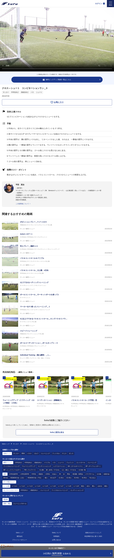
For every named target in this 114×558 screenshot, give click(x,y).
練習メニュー (7, 462)
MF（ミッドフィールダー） (12, 470)
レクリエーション (59, 466)
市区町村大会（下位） (35, 478)
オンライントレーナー (10, 490)
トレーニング (45, 453)
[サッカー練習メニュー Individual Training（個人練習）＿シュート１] (57, 358)
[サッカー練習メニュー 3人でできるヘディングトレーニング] (57, 286)
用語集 (5, 499)
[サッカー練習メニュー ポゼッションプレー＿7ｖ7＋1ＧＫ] (57, 225)
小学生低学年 (13, 474)
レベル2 (22, 486)
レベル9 (76, 486)
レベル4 (37, 486)
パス (32, 92)
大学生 (47, 474)
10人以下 (53, 478)
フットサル (56, 453)
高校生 (41, 474)
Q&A (4, 474)
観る (82, 486)
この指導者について (22, 204)
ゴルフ (36, 453)
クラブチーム (89, 474)
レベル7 (60, 486)
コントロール (80, 462)
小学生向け (18, 462)
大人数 (41, 470)
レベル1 (14, 486)
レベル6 (53, 486)
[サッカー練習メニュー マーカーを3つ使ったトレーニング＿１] (57, 310)
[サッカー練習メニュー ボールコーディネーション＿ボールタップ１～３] (57, 346)
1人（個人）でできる (69, 470)
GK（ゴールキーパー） (75, 466)
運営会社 (20, 536)
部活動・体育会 (78, 474)
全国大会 (106, 474)
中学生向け (15, 92)
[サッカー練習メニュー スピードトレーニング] (57, 334)
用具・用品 (7, 503)
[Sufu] (9, 3)
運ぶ (93, 486)
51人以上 (93, 478)
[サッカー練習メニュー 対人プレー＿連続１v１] (57, 249)
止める (100, 486)
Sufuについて (56, 532)
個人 (46, 478)
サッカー (6, 92)
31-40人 (76, 478)
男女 (68, 474)
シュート (39, 92)
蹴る (105, 486)
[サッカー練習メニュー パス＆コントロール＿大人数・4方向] (57, 274)
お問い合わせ (56, 540)
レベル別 (6, 486)
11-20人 (61, 478)
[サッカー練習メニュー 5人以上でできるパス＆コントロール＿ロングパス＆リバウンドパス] (57, 322)
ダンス (71, 453)
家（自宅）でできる (52, 470)
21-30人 (69, 478)
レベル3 (29, 486)
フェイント (70, 462)
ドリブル (47, 462)
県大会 (5, 478)
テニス (64, 453)
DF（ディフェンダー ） (93, 466)
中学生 (34, 474)
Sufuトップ (5, 444)
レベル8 (68, 486)
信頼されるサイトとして (93, 532)
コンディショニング (44, 466)
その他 (99, 474)
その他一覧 (82, 470)
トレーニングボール (19, 503)
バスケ (29, 453)
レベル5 (45, 486)
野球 (23, 453)
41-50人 (84, 478)
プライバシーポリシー (19, 540)
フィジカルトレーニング (11, 466)
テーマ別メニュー (9, 482)
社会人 (54, 474)
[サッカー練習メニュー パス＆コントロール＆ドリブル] (57, 261)
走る (88, 486)
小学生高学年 (24, 474)
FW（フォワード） (30, 470)
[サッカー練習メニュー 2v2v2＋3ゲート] (57, 237)
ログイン (98, 4)
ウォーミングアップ (28, 466)
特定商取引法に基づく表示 (93, 536)
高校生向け (24, 92)
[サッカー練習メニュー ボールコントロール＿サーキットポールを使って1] (57, 298)
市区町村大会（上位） (17, 478)
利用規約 (56, 536)
